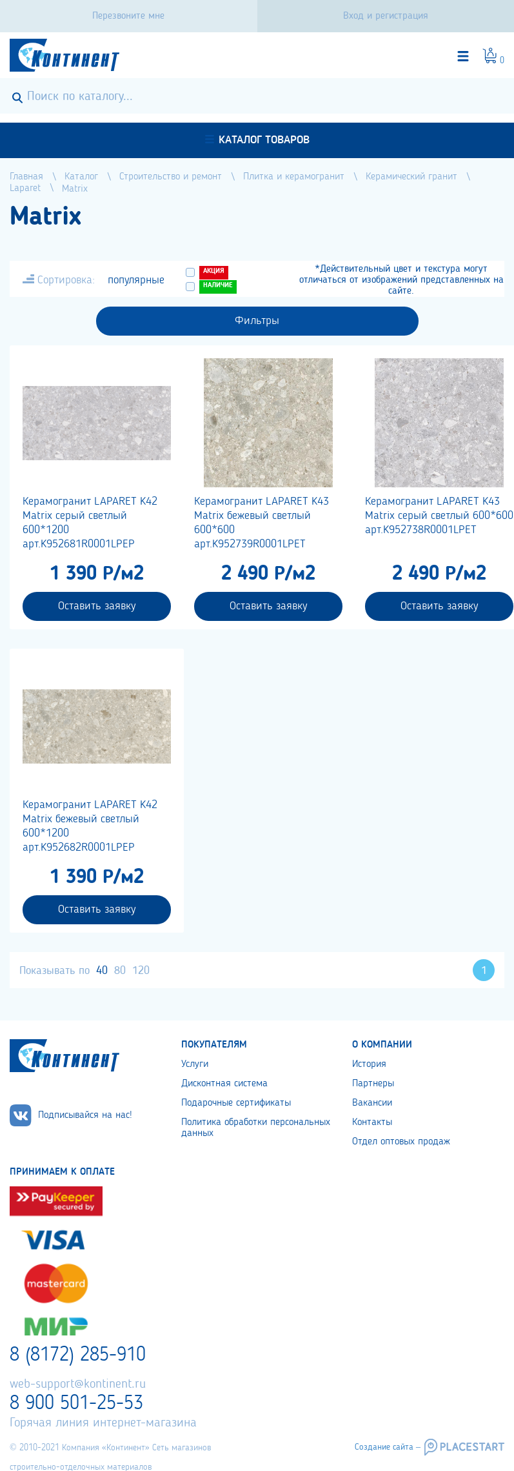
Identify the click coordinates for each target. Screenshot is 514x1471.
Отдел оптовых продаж (401, 1142)
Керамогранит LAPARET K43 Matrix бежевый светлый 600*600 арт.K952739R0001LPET (261, 523)
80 (120, 971)
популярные (136, 280)
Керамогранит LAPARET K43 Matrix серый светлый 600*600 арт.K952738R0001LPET (439, 516)
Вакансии (372, 1103)
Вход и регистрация (385, 16)
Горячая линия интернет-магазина (103, 1423)
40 (102, 971)
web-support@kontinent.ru (78, 1384)
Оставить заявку (96, 606)
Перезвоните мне (128, 16)
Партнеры (373, 1084)
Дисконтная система (224, 1084)
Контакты (372, 1122)
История (369, 1064)
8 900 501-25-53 (76, 1404)
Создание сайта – (387, 1447)
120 (141, 971)
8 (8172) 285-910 (78, 1355)
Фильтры (257, 321)
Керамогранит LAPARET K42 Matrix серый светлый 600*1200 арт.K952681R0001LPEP (90, 523)
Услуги (194, 1064)
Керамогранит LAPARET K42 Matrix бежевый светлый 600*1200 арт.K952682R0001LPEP (90, 826)
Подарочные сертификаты (236, 1103)
